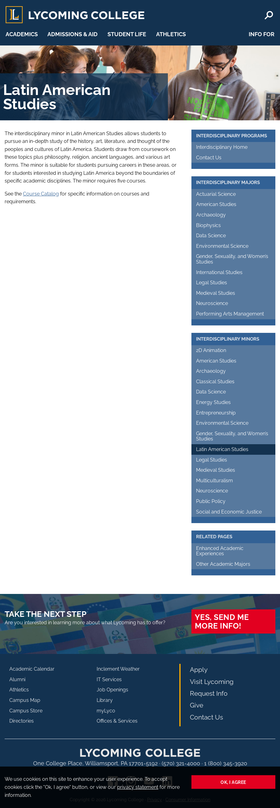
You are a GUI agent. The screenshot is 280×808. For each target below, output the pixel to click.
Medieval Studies (215, 293)
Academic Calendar (32, 669)
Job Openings (112, 690)
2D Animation (211, 350)
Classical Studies (215, 382)
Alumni (17, 679)
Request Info (209, 693)
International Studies (219, 272)
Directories (21, 721)
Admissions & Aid (72, 34)
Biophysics (208, 225)
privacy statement (137, 787)
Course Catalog (41, 194)
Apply (199, 669)
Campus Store (25, 711)
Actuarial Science (216, 194)
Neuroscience (212, 303)
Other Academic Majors (223, 564)
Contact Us (208, 158)
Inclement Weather (118, 669)
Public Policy (210, 501)
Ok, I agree (233, 782)
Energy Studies (213, 402)
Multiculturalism (214, 481)
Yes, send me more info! (222, 621)
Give (196, 705)
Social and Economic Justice (229, 512)
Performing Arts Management (230, 314)
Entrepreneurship (216, 413)
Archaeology (211, 215)
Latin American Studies (222, 449)
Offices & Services (117, 721)
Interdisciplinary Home (221, 147)
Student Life (126, 34)
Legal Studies (211, 283)
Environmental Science (222, 246)
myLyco (106, 711)
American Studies (216, 204)
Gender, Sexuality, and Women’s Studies (232, 259)
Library (105, 700)
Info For (261, 34)
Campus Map (24, 700)
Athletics (171, 34)
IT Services (109, 679)
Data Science (211, 236)
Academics (22, 34)
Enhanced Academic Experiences (219, 551)
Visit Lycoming (212, 682)
